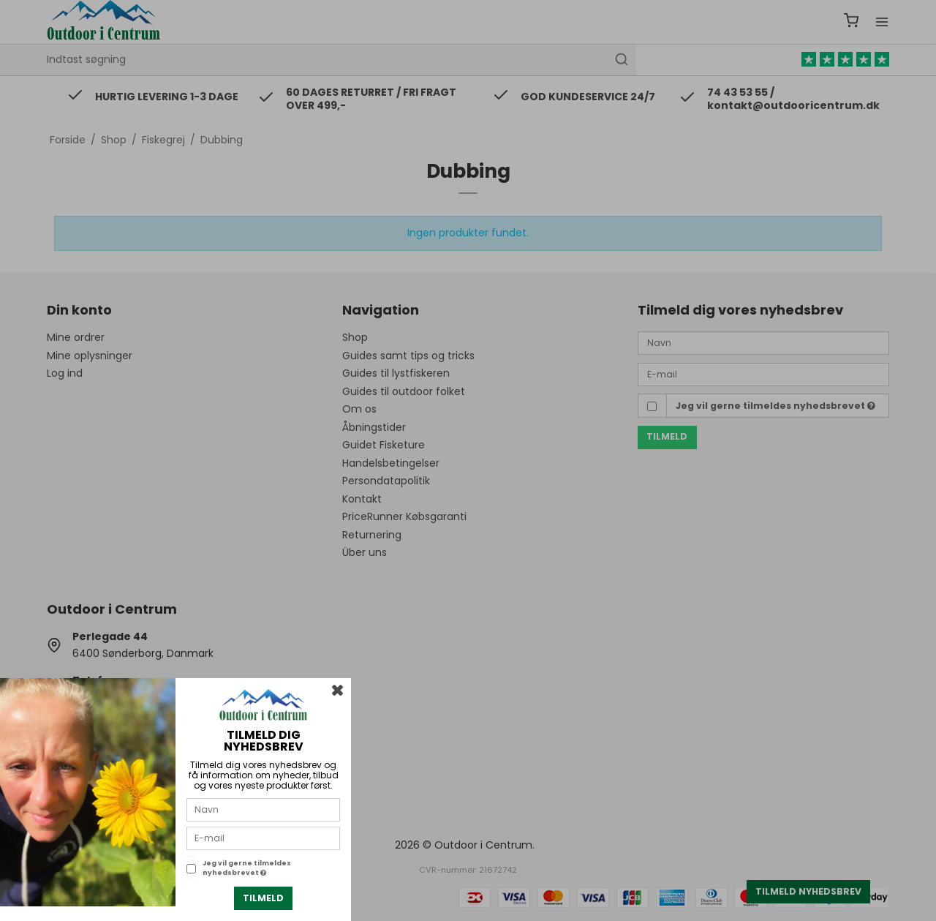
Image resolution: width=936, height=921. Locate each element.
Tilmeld (263, 898)
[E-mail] (263, 837)
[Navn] (263, 809)
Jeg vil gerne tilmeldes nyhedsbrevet (247, 868)
